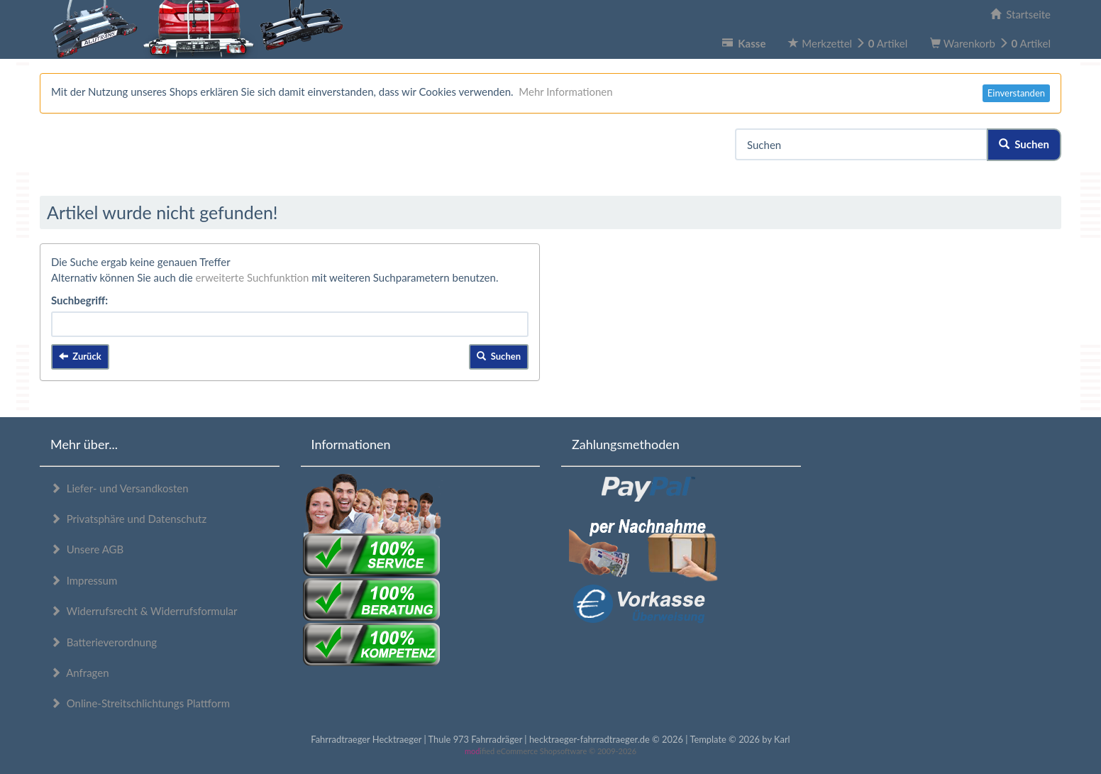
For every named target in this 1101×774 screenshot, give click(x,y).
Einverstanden (1016, 93)
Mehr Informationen (565, 91)
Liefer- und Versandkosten (119, 488)
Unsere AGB (86, 549)
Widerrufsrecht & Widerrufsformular (144, 610)
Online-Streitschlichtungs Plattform (140, 703)
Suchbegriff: (79, 300)
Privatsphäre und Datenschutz (128, 518)
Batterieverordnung (103, 642)
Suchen (1024, 144)
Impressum (83, 580)
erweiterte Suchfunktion (252, 277)
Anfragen (79, 672)
